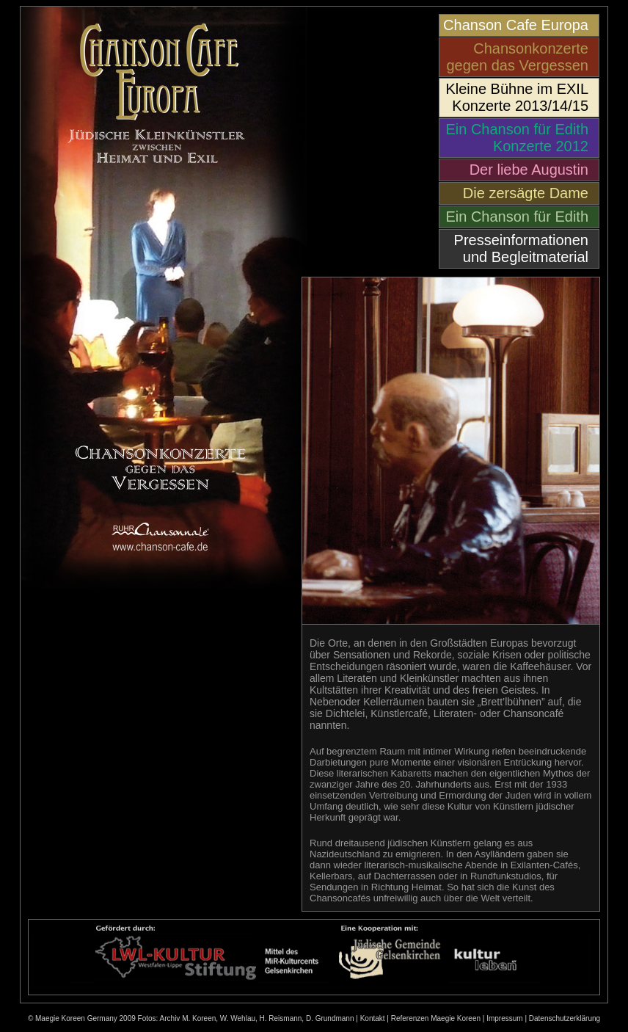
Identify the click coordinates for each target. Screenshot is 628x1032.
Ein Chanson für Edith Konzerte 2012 (516, 137)
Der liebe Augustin (529, 169)
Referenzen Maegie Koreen (436, 1018)
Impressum (504, 1018)
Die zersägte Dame (525, 193)
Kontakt (372, 1018)
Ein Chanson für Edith (516, 216)
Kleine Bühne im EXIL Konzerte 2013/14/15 (516, 97)
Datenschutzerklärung (564, 1018)
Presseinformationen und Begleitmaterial (521, 248)
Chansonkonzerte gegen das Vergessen (518, 56)
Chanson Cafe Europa (515, 25)
